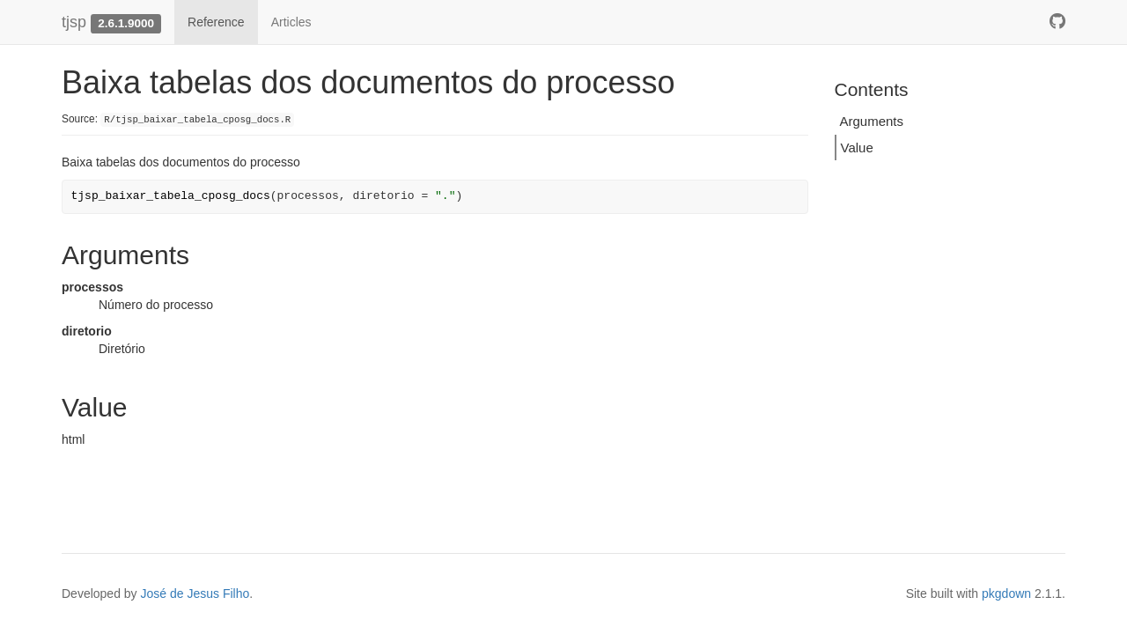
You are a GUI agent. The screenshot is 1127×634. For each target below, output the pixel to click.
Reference (216, 22)
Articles (291, 22)
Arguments (872, 121)
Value (857, 147)
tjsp (74, 22)
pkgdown (1006, 593)
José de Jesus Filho (195, 593)
